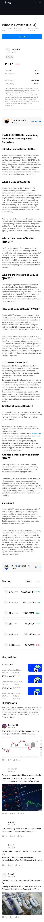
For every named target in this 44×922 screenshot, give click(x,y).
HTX (15, 556)
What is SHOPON (8, 678)
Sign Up (22, 27)
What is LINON (7, 655)
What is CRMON (8, 667)
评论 (5, 803)
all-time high (36, 424)
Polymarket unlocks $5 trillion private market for (22, 765)
